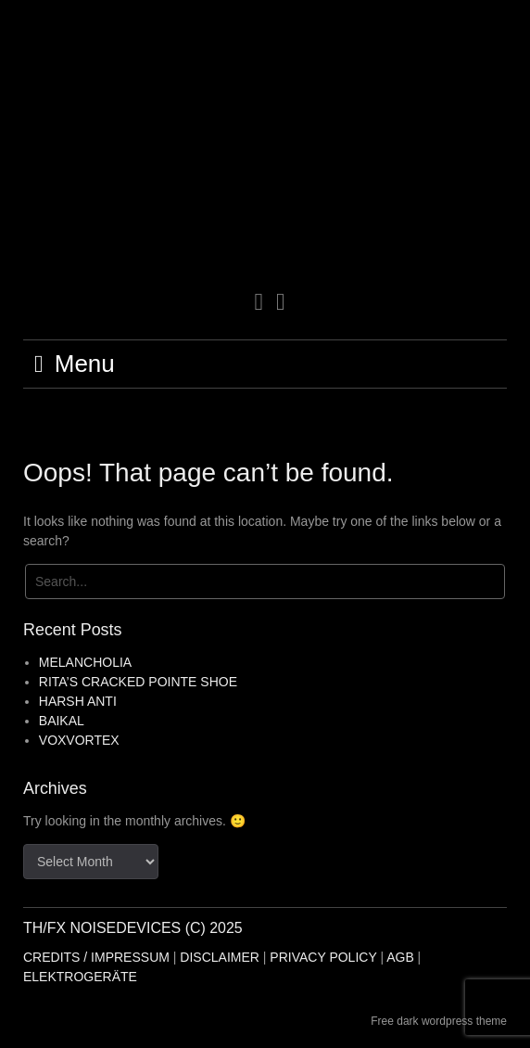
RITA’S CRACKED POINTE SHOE (138, 681)
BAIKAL (61, 720)
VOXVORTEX (79, 740)
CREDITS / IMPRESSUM (96, 957)
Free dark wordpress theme (439, 1021)
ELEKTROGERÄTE (80, 976)
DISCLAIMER (219, 957)
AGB (400, 957)
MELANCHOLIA (85, 662)
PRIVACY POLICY (323, 957)
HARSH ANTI (78, 701)
